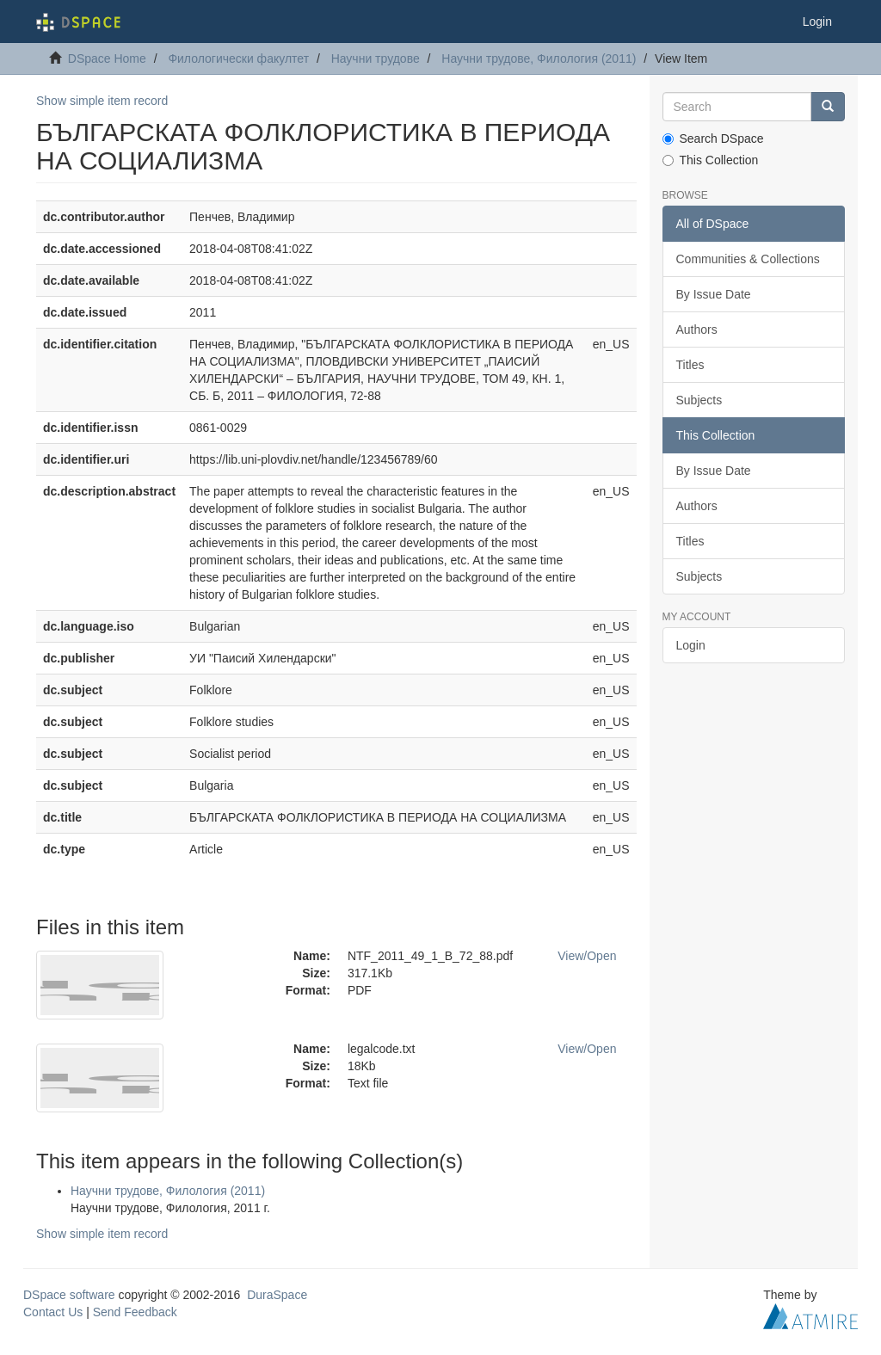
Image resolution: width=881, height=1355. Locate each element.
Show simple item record (102, 101)
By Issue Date (713, 294)
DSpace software (69, 1295)
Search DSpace (713, 138)
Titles (690, 365)
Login (690, 645)
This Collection (710, 160)
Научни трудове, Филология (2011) (538, 58)
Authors (697, 329)
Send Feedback (135, 1312)
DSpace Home (107, 58)
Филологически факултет (238, 58)
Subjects (699, 400)
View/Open (587, 956)
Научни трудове (375, 58)
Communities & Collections (748, 259)
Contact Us (53, 1312)
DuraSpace (277, 1295)
